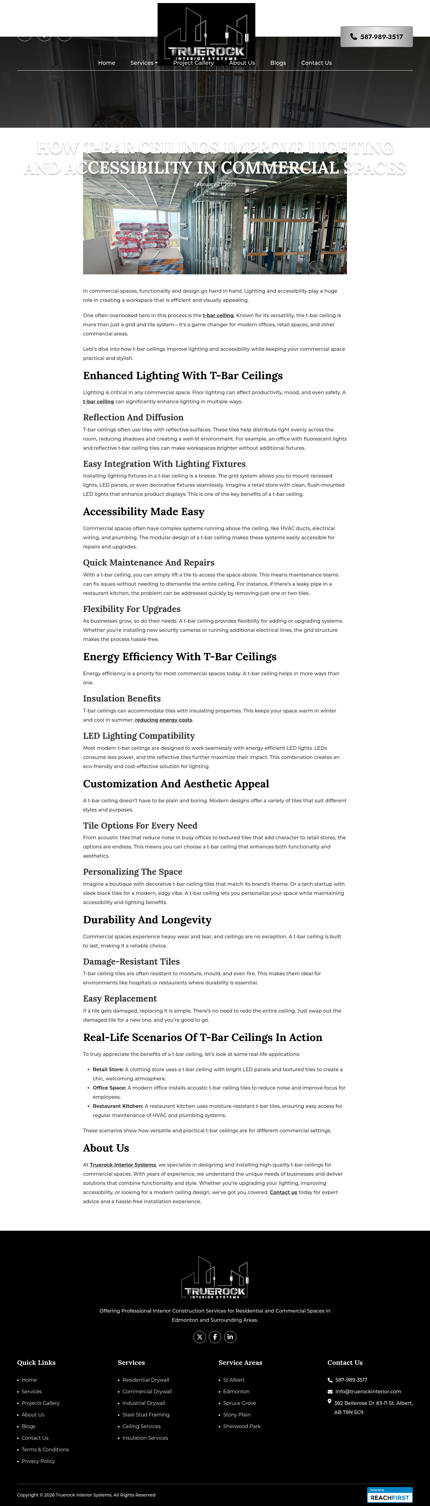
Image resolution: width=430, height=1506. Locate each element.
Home (106, 63)
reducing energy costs (163, 720)
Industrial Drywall (143, 1403)
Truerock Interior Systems (123, 1165)
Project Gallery (193, 63)
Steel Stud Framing (145, 1415)
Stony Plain (237, 1415)
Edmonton (236, 1391)
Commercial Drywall (147, 1391)
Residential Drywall (145, 1380)
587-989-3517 (381, 37)
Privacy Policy (38, 1461)
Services (142, 63)
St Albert (234, 1380)
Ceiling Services (141, 1426)
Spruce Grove (239, 1403)
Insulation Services (145, 1438)
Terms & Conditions (45, 1450)
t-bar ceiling (218, 315)
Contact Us (316, 63)
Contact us (283, 1192)
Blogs (278, 63)
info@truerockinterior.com (368, 1391)
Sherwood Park (242, 1426)
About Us (242, 63)
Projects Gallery (41, 1403)
